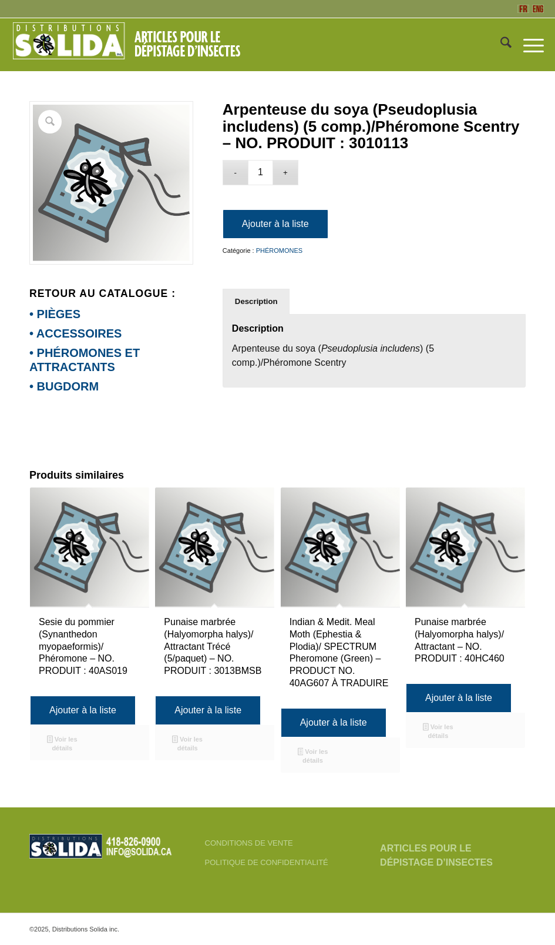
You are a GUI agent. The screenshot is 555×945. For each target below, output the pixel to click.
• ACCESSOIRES (75, 333)
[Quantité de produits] (260, 172)
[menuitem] (500, 44)
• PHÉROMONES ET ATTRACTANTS (84, 359)
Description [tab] (256, 301)
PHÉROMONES (279, 250)
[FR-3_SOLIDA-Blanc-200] (131, 44)
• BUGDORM (64, 386)
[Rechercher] (500, 44)
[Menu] (528, 44)
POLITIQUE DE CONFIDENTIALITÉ (266, 862)
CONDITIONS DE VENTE (249, 843)
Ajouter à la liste (275, 224)
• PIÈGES (54, 314)
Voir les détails (62, 744)
